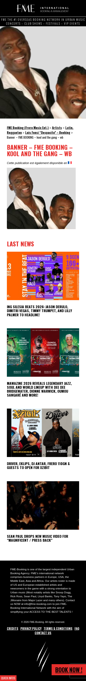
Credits (12, 628)
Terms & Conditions (58, 628)
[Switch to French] (70, 162)
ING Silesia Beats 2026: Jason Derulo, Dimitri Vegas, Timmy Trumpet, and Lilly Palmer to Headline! (39, 310)
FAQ (77, 628)
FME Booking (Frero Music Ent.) (42, 8)
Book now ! (68, 669)
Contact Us (43, 632)
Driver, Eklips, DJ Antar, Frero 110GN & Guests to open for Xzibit (38, 465)
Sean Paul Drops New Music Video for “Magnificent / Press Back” (37, 538)
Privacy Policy (31, 628)
